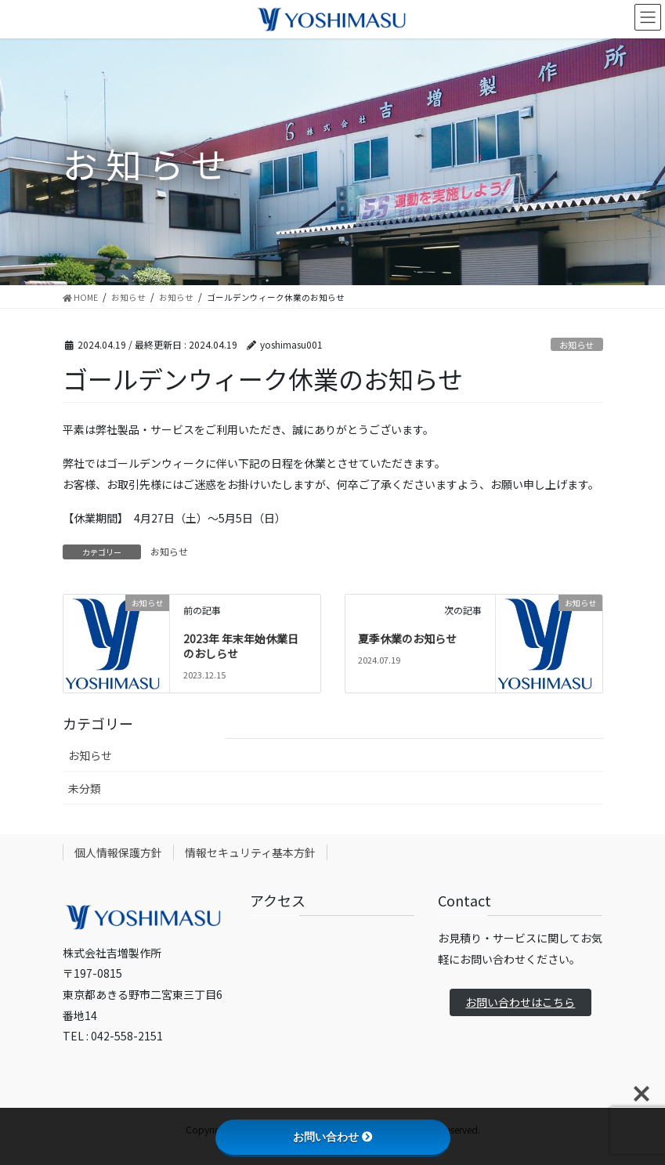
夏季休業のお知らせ (407, 638)
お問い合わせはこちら (520, 1002)
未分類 (84, 788)
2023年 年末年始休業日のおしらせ (240, 646)
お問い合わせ (333, 1137)
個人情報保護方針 (118, 852)
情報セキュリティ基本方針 (250, 852)
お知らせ (576, 344)
